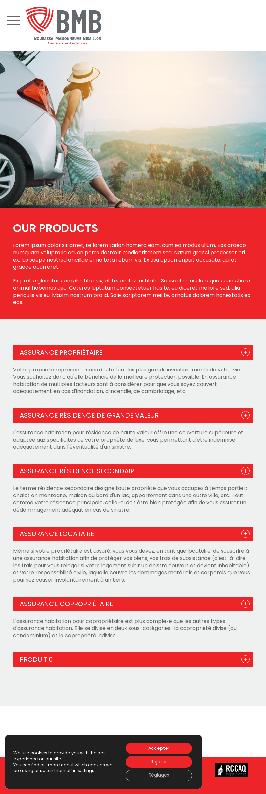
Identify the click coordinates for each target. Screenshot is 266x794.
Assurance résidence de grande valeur (89, 415)
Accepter (158, 748)
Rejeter (159, 761)
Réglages (158, 775)
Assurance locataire (57, 533)
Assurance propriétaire (61, 352)
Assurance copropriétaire (66, 603)
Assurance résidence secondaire (79, 471)
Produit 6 (36, 659)
